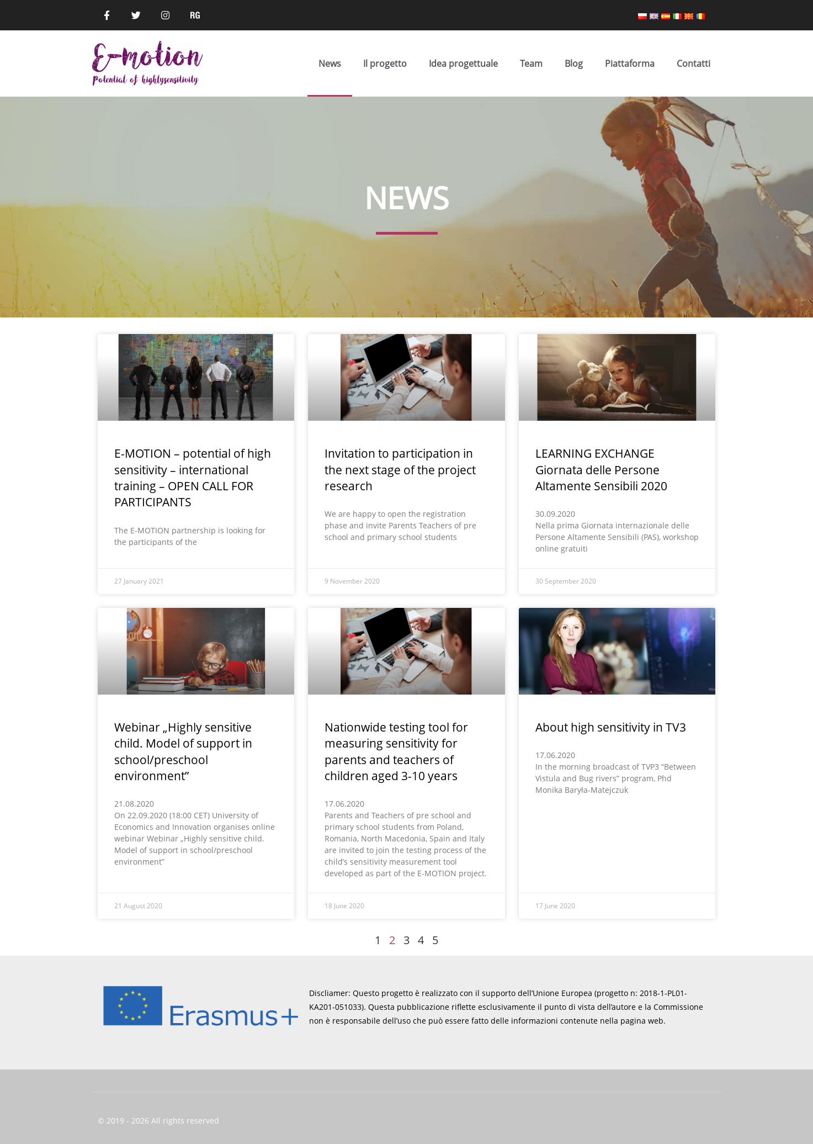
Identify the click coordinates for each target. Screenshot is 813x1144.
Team (531, 63)
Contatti (693, 63)
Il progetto (385, 63)
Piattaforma (630, 63)
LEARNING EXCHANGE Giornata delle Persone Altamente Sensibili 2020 (601, 470)
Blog (574, 63)
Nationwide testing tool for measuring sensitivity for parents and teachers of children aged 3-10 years (396, 751)
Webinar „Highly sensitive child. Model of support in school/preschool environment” (183, 751)
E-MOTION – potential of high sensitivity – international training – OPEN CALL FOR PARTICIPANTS (192, 478)
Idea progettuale (463, 63)
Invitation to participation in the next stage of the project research (400, 470)
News (329, 63)
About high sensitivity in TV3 (610, 727)
